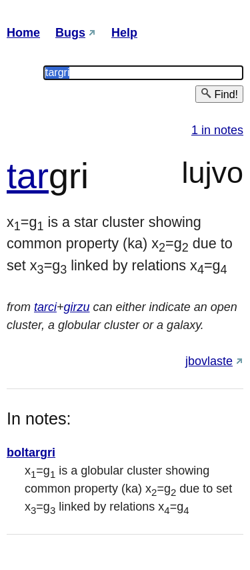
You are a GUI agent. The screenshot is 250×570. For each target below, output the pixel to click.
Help (124, 32)
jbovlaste (209, 361)
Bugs (70, 32)
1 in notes (217, 130)
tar (28, 176)
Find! (219, 93)
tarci (45, 307)
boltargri (31, 452)
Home (23, 32)
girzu (77, 307)
